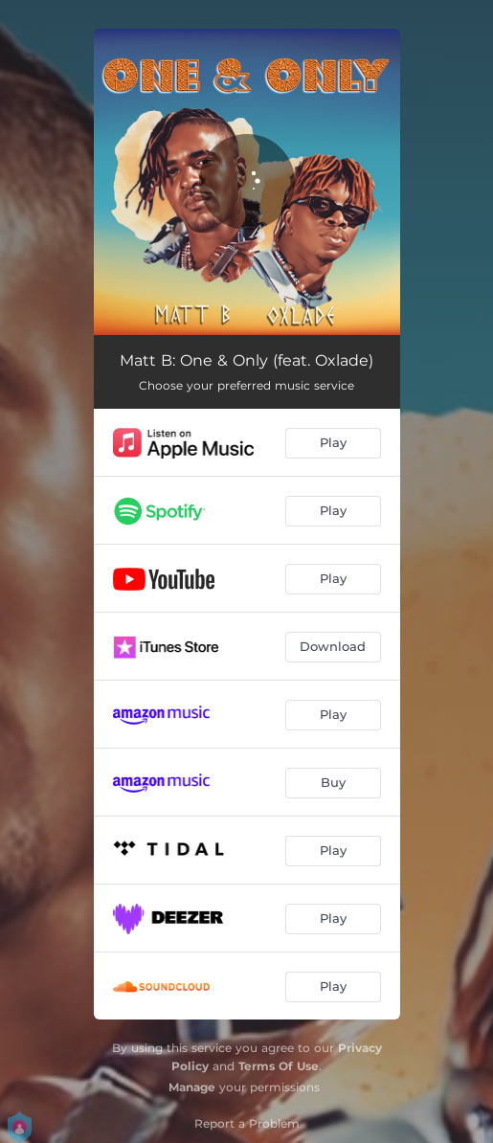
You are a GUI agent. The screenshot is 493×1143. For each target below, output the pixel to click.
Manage (191, 1087)
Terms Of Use (278, 1066)
